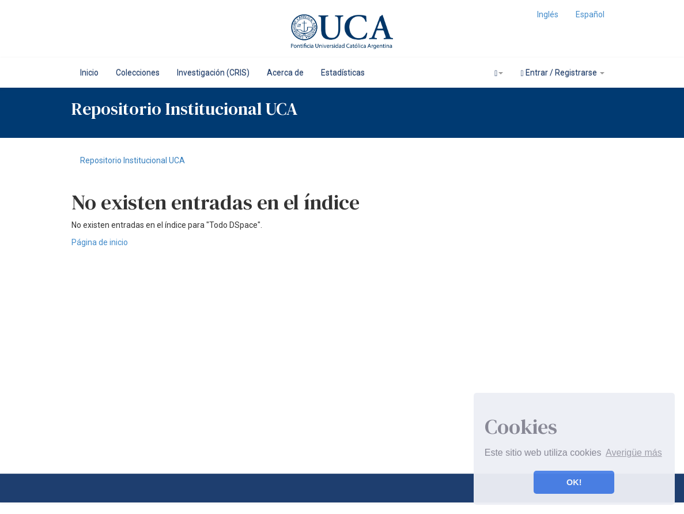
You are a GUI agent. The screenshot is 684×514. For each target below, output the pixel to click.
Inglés (547, 14)
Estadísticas (343, 72)
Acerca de (285, 72)
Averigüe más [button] (634, 452)
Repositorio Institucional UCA (132, 160)
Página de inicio (99, 242)
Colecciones (138, 72)
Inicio (89, 72)
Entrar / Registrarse (562, 73)
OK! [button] (573, 482)
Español (590, 14)
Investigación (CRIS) (213, 72)
